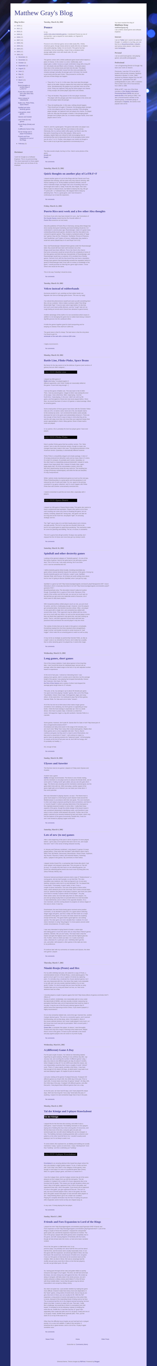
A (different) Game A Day (59, 1049)
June (20, 71)
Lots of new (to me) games (59, 834)
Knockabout (48, 1163)
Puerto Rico (48, 220)
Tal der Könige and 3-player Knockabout (68, 1111)
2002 (18, 54)
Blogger (96, 1361)
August (20, 68)
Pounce (48, 27)
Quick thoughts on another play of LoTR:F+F (70, 173)
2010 (18, 31)
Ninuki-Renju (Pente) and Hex (61, 968)
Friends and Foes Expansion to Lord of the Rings (72, 1221)
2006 (18, 43)
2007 (18, 40)
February (21, 143)
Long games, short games (58, 658)
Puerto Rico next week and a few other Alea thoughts (74, 211)
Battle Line (47, 381)
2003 (18, 51)
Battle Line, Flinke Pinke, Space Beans (66, 360)
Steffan (46, 778)
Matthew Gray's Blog (43, 13)
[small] (46, 155)
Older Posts (105, 1339)
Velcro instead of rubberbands (61, 288)
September (22, 65)
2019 (18, 26)
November (22, 60)
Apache (126, 101)
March (20, 80)
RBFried (83, 1361)
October (21, 63)
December (22, 57)
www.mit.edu (119, 95)
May (20, 74)
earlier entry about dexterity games (55, 34)
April (20, 77)
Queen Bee (47, 1027)
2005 (18, 46)
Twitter (122, 40)
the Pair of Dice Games (51, 683)
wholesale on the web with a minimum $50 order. (60, 336)
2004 (18, 49)
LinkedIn (137, 44)
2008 (18, 37)
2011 (18, 28)
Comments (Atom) (82, 1344)
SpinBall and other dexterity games (64, 553)
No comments (50, 161)
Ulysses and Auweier (56, 763)
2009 (18, 34)
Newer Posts (50, 1339)
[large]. (46, 157)
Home (78, 1339)
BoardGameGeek (128, 44)
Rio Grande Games (50, 218)
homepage (121, 48)
